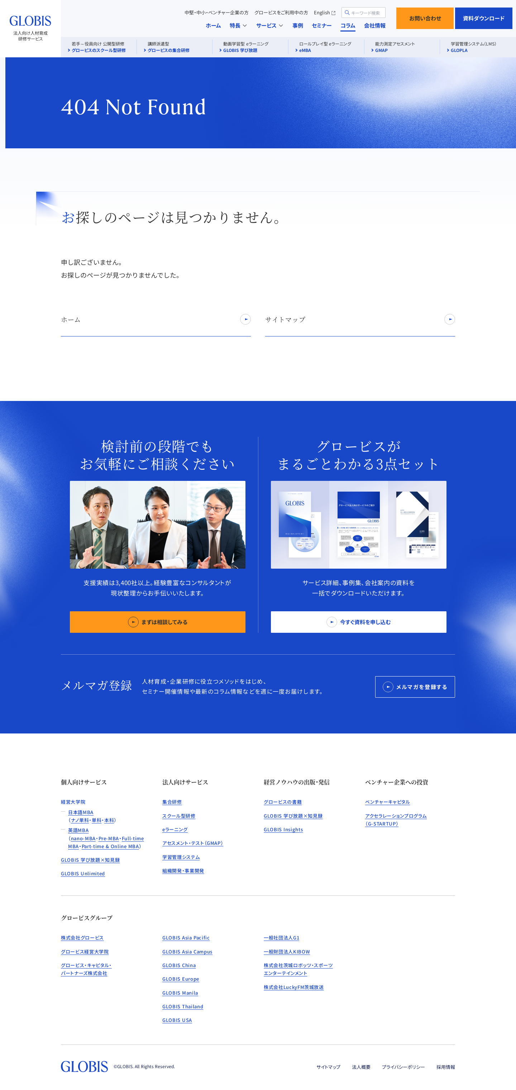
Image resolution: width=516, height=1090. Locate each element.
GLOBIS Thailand (182, 1006)
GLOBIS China (179, 965)
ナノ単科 (80, 820)
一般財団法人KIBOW (287, 951)
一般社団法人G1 (281, 937)
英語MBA (78, 830)
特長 (239, 25)
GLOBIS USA (177, 1020)
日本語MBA (81, 812)
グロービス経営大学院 (85, 951)
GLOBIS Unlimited (83, 873)
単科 (96, 820)
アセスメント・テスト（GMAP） (192, 843)
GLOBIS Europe (180, 978)
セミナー (322, 25)
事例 (297, 25)
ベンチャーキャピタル (387, 801)
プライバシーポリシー (403, 1066)
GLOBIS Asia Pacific (186, 937)
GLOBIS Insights (283, 829)
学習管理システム (181, 857)
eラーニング (175, 829)
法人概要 (361, 1066)
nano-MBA (83, 838)
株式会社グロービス (82, 937)
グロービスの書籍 (283, 801)
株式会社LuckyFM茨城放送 (294, 987)
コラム (347, 25)
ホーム (213, 25)
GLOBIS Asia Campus (187, 951)
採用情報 (445, 1066)
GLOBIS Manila (180, 992)
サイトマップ (328, 1066)
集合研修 (172, 801)
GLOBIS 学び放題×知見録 (90, 859)
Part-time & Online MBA (110, 846)
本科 (109, 820)
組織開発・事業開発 (183, 870)
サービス (270, 25)
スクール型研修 (179, 815)
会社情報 (375, 25)
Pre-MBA (109, 838)
